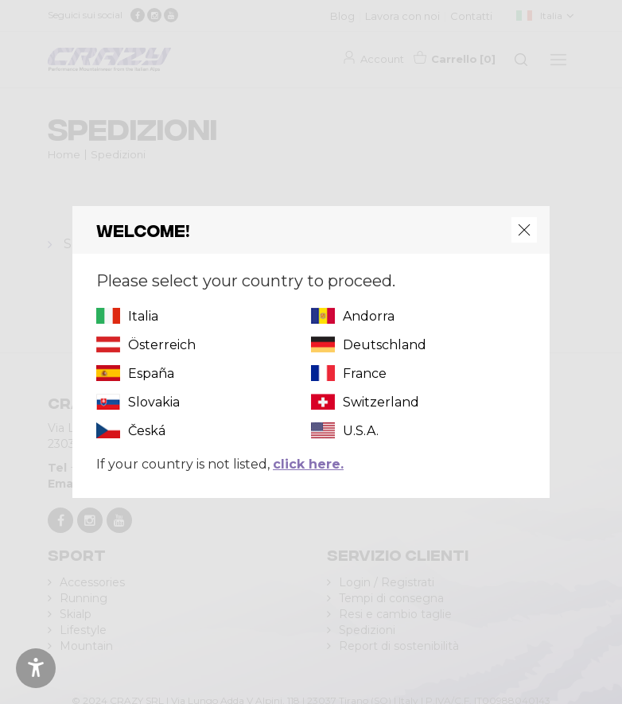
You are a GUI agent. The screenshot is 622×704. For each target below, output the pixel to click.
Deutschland (384, 344)
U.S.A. (361, 430)
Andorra (369, 316)
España (151, 373)
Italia (143, 316)
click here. (308, 464)
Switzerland (381, 402)
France (365, 373)
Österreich (162, 344)
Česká (146, 430)
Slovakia (154, 402)
